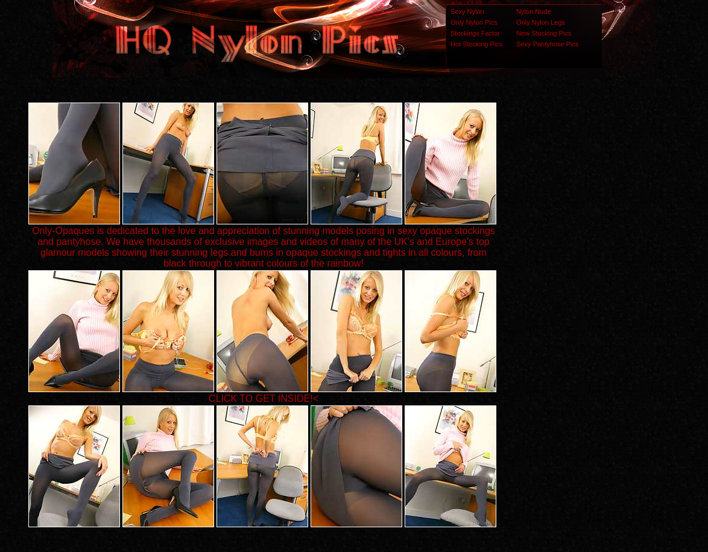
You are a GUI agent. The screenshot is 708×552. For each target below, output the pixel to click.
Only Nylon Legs (540, 22)
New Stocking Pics (543, 33)
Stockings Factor (475, 33)
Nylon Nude (533, 11)
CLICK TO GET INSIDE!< (263, 398)
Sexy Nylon (467, 11)
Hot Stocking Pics (476, 44)
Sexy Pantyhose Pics (547, 44)
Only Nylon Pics (474, 22)
